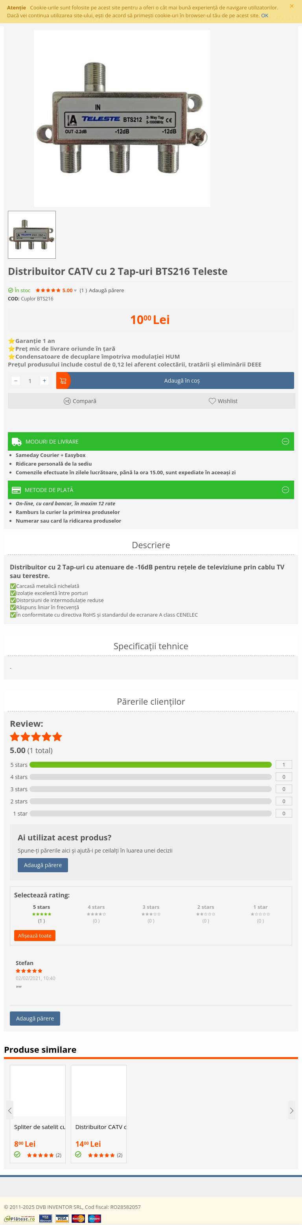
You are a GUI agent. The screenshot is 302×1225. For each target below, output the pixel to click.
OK (264, 15)
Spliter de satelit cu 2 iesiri (39, 1127)
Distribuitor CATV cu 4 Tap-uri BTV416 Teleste (100, 1127)
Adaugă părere (106, 290)
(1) (83, 290)
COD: (14, 298)
